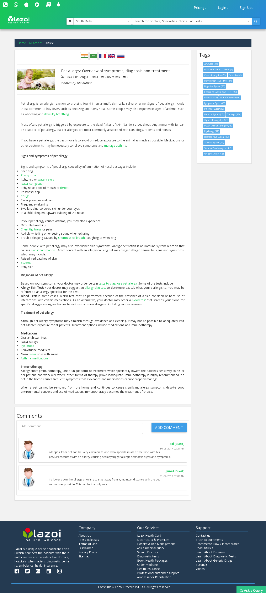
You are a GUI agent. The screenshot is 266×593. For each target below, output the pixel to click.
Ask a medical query (150, 548)
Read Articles (204, 548)
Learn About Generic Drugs (214, 560)
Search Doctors (147, 552)
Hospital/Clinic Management (156, 544)
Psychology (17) (211, 131)
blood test (139, 300)
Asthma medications (34, 358)
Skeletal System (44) (214, 142)
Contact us (203, 535)
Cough (25, 196)
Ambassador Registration (154, 577)
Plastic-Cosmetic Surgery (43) (218, 125)
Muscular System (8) (214, 108)
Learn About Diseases (210, 552)
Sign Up (247, 8)
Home (22, 43)
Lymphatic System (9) (214, 103)
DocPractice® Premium (153, 540)
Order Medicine (147, 565)
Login (223, 8)
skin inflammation (43, 250)
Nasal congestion (32, 184)
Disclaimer (86, 548)
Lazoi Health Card (149, 535)
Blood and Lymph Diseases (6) (218, 69)
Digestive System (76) (214, 86)
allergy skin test (95, 288)
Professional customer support (158, 573)
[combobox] (102, 21)
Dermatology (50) (212, 80)
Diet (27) (227, 80)
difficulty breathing (56, 114)
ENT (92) (232, 91)
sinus (32, 354)
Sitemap (84, 556)
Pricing (200, 8)
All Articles (36, 43)
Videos (200, 569)
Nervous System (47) (214, 114)
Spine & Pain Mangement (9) (218, 148)
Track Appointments (209, 540)
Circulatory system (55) (215, 75)
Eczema (26, 263)
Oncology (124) (234, 114)
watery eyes (46, 179)
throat (64, 188)
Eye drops (27, 346)
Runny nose (29, 175)
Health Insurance (148, 569)
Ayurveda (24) (211, 63)
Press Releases (89, 540)
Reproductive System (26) (216, 136)
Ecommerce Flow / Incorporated (217, 544)
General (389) (211, 97)
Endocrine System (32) (215, 91)
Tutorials (202, 565)
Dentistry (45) (235, 75)
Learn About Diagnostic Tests (216, 556)
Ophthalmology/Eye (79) (216, 120)
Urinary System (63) (214, 153)
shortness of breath (71, 238)
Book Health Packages (152, 560)
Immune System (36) (230, 97)
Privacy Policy (88, 552)
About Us (85, 535)
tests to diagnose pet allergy (118, 283)
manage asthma (115, 145)
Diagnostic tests (148, 556)
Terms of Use (88, 544)
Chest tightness (31, 229)
